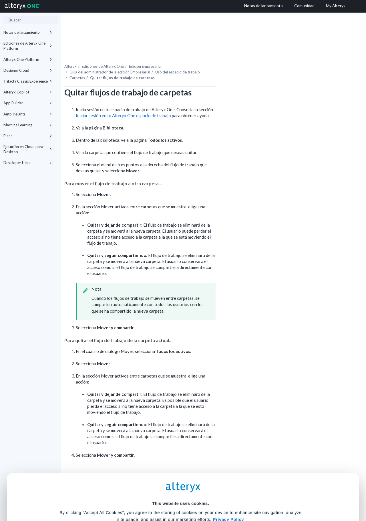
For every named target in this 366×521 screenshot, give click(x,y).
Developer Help (27, 162)
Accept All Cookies (139, 495)
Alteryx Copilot (27, 92)
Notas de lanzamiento (27, 32)
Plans (27, 135)
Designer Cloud (27, 70)
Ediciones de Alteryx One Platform (27, 46)
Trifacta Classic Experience (27, 81)
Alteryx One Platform (27, 59)
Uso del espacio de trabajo (225, 59)
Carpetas (124, 65)
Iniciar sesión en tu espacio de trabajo (170, 103)
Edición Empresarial (192, 54)
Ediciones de (150, 54)
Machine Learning (27, 125)
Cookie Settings (180, 478)
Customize (226, 495)
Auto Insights (27, 114)
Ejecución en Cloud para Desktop (27, 149)
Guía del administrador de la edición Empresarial (157, 59)
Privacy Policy (228, 463)
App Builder (27, 103)
